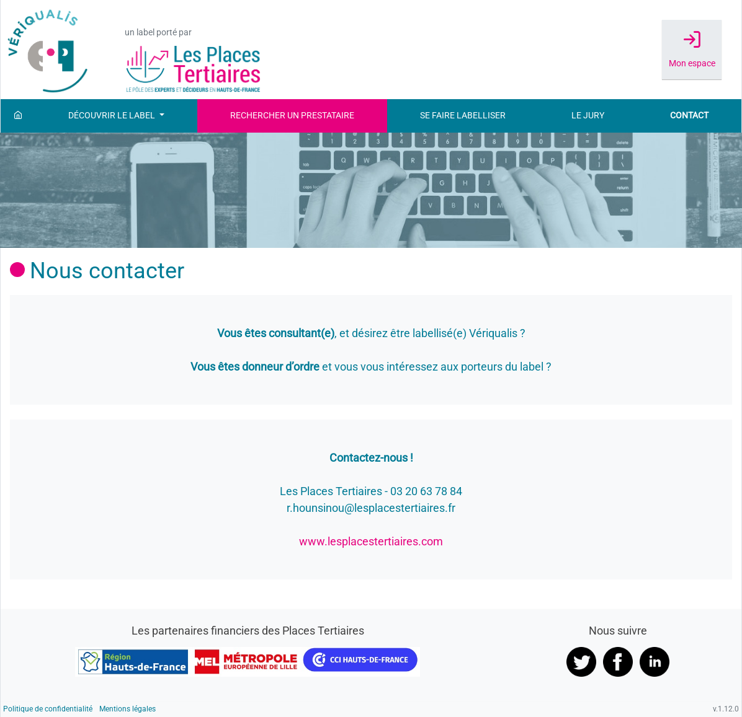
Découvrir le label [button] (112, 115)
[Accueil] (18, 116)
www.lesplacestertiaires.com (371, 541)
